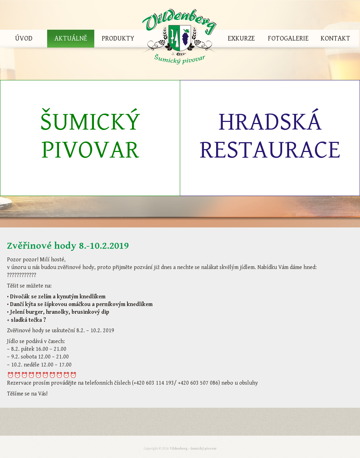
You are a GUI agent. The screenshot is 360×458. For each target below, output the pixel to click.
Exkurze (241, 39)
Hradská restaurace (269, 136)
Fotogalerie (288, 39)
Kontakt (335, 39)
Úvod (23, 39)
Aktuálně (70, 39)
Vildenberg (179, 39)
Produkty (118, 39)
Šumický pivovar (90, 136)
